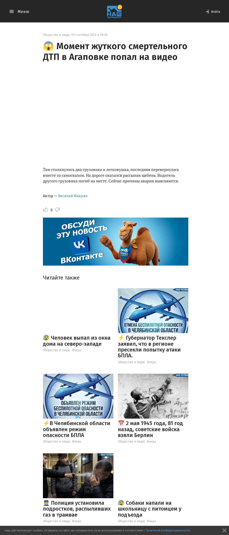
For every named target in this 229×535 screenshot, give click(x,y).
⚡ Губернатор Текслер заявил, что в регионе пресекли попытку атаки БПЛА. (149, 347)
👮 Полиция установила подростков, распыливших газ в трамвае (77, 509)
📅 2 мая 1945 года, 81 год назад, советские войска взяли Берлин (150, 429)
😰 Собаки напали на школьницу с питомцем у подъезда (149, 509)
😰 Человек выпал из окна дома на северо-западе (76, 341)
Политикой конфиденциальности (168, 530)
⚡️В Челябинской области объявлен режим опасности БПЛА (76, 429)
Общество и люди (56, 35)
